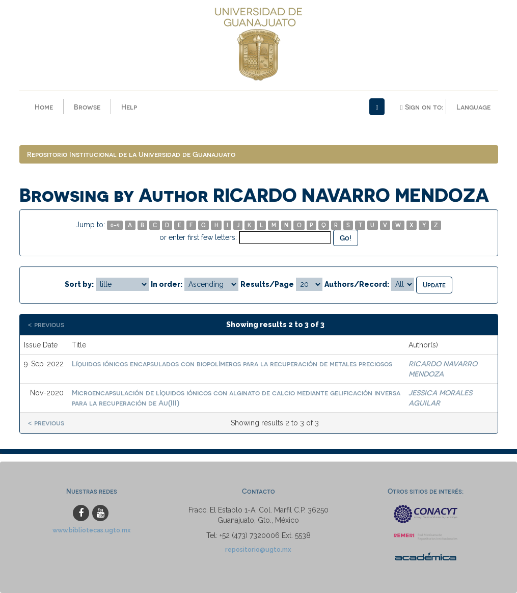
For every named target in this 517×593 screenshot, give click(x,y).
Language (473, 106)
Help (129, 106)
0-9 (115, 225)
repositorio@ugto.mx (258, 549)
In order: (166, 284)
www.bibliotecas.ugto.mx (91, 530)
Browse (87, 106)
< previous (46, 324)
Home (44, 106)
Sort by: (79, 284)
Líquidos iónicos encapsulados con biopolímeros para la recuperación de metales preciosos (232, 363)
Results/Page (267, 284)
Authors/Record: (356, 284)
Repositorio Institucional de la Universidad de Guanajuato (131, 154)
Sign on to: (421, 107)
